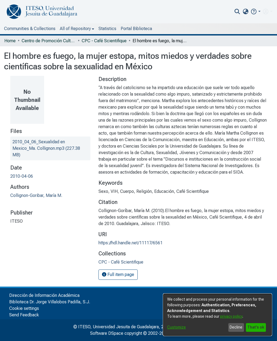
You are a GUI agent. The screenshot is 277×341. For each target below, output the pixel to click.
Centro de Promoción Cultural (49, 40)
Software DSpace (106, 333)
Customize (176, 327)
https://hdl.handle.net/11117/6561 (130, 242)
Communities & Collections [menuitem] (29, 28)
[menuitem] (245, 11)
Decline (236, 327)
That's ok (255, 327)
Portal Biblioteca (136, 28)
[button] (255, 11)
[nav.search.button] (237, 11)
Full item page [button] (118, 274)
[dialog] (217, 315)
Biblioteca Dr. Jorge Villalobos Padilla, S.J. (49, 301)
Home (10, 40)
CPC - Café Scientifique (104, 40)
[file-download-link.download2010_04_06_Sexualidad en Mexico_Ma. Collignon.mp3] (46, 148)
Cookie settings (24, 308)
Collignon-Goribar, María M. (36, 195)
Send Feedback (24, 314)
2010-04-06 (21, 176)
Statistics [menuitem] (107, 28)
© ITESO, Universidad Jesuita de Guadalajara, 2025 (122, 326)
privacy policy (231, 316)
